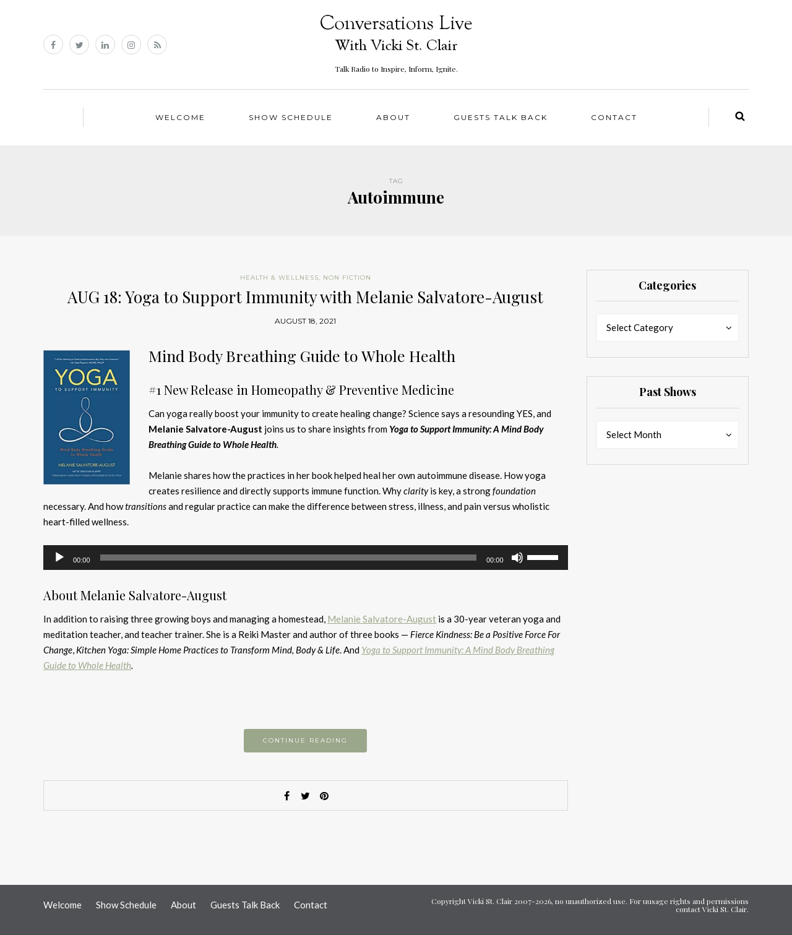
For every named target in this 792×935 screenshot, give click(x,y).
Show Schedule (291, 117)
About (393, 117)
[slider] (288, 557)
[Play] (59, 557)
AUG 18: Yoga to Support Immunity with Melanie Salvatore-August (305, 297)
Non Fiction (347, 278)
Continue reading (305, 740)
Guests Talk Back (501, 117)
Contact (614, 117)
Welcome (180, 117)
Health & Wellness (279, 278)
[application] (305, 557)
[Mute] (517, 557)
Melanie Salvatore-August (381, 618)
